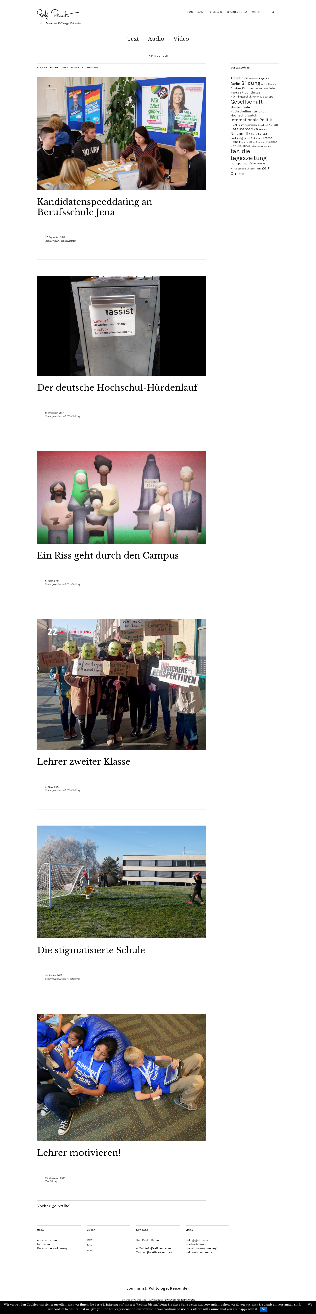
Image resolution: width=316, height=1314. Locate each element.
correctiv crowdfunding (201, 1248)
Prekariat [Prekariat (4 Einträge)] (256, 138)
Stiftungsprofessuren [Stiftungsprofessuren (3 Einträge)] (261, 146)
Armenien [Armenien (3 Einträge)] (253, 78)
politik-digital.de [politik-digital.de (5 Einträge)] (240, 138)
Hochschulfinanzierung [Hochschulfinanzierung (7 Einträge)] (248, 111)
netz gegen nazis (197, 1240)
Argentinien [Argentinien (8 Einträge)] (239, 78)
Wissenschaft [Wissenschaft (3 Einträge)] (254, 168)
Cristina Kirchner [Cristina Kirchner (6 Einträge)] (242, 88)
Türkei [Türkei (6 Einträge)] (252, 163)
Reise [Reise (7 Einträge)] (234, 142)
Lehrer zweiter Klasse (83, 761)
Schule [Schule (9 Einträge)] (236, 146)
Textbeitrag (74, 416)
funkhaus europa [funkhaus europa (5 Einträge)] (262, 96)
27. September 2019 (55, 237)
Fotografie (215, 12)
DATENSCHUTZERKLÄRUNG (180, 1299)
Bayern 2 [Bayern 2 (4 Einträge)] (264, 78)
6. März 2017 (52, 580)
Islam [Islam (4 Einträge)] (241, 125)
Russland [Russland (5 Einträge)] (271, 141)
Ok (263, 1309)
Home (190, 12)
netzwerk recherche (199, 1252)
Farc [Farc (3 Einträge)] (266, 88)
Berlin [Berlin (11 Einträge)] (235, 83)
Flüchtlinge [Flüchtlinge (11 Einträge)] (251, 92)
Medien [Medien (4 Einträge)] (263, 129)
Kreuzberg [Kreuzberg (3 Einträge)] (263, 125)
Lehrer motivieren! (79, 1153)
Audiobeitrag (52, 240)
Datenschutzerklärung (52, 1248)
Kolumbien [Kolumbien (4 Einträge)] (251, 125)
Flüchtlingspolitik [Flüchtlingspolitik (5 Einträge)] (241, 96)
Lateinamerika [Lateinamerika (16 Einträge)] (244, 129)
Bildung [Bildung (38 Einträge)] (251, 83)
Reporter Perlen (237, 12)
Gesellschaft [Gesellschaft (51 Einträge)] (247, 101)
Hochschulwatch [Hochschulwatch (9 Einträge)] (244, 115)
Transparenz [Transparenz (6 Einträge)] (239, 163)
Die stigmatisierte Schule (91, 950)
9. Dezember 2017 (54, 412)
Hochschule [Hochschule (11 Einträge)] (240, 107)
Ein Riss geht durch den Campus (108, 555)
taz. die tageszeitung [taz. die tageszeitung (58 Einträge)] (249, 154)
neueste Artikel (68, 240)
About (201, 12)
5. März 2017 (52, 787)
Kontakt (257, 12)
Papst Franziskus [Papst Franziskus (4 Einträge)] (260, 134)
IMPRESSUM (156, 1299)
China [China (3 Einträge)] (264, 84)
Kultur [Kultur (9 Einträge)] (273, 125)
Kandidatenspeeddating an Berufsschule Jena (94, 207)
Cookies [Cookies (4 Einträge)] (272, 84)
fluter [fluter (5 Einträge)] (272, 88)
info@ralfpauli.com (158, 1248)
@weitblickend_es (159, 1252)
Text (133, 39)
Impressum (44, 1244)
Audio (156, 39)
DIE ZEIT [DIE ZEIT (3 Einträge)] (259, 88)
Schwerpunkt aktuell (55, 416)
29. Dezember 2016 (55, 1178)
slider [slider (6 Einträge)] (246, 146)
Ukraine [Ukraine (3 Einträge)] (261, 163)
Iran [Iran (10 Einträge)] (234, 125)
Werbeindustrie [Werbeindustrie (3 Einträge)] (238, 168)
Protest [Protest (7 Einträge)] (266, 138)
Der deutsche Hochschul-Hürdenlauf (117, 387)
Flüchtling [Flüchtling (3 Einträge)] (236, 92)
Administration (47, 1240)
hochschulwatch (197, 1244)
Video (181, 39)
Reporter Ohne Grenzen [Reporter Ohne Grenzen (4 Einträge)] (252, 142)
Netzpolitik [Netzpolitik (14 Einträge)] (241, 133)
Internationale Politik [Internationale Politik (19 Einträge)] (251, 120)
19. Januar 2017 (53, 975)
